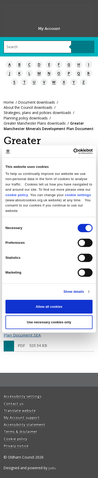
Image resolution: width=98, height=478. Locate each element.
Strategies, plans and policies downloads (37, 112)
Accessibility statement (24, 424)
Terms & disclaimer (20, 431)
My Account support (22, 417)
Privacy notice (16, 445)
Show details (73, 292)
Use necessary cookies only (49, 322)
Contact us (13, 403)
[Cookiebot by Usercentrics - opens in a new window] (70, 151)
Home (9, 102)
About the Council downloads (28, 107)
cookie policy (16, 195)
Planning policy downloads (26, 118)
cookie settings (78, 195)
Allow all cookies (49, 307)
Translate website (20, 410)
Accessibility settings (22, 396)
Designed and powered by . (30, 467)
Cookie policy (15, 438)
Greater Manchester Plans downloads (35, 123)
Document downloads (36, 102)
